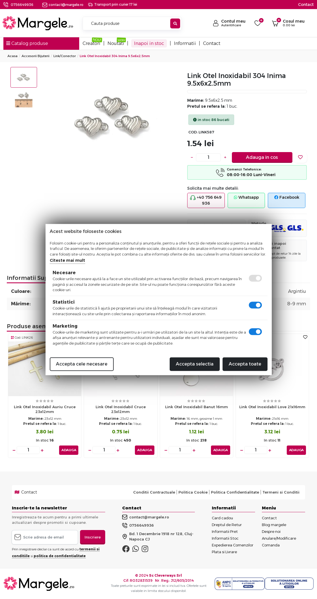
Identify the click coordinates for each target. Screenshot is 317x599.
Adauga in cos (262, 157)
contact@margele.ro (62, 5)
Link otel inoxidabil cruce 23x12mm (121, 409)
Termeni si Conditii (280, 492)
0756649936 (22, 5)
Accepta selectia (195, 364)
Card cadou (222, 518)
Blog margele (274, 524)
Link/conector (64, 56)
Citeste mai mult (67, 260)
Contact (306, 4)
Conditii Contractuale (154, 492)
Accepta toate (245, 364)
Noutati (115, 43)
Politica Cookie (193, 492)
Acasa (12, 56)
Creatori (91, 43)
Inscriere (93, 537)
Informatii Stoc (225, 538)
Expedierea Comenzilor (232, 545)
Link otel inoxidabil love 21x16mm (272, 407)
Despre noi (271, 531)
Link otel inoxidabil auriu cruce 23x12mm (45, 409)
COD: (193, 132)
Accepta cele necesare (81, 364)
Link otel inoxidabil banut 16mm (196, 407)
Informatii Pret (225, 531)
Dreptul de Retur (227, 524)
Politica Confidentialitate (235, 492)
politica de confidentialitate (60, 556)
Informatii (185, 43)
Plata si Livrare (224, 552)
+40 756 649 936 (206, 200)
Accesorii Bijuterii (35, 56)
